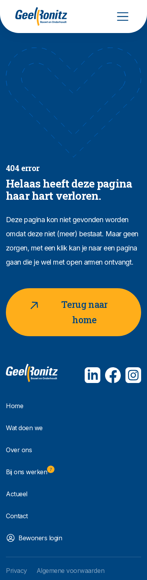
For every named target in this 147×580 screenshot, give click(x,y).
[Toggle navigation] (123, 16)
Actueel (16, 494)
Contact (17, 516)
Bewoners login (40, 538)
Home (14, 406)
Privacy (16, 570)
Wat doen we (24, 428)
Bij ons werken (30, 471)
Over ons (19, 450)
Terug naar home (67, 311)
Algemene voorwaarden (70, 570)
